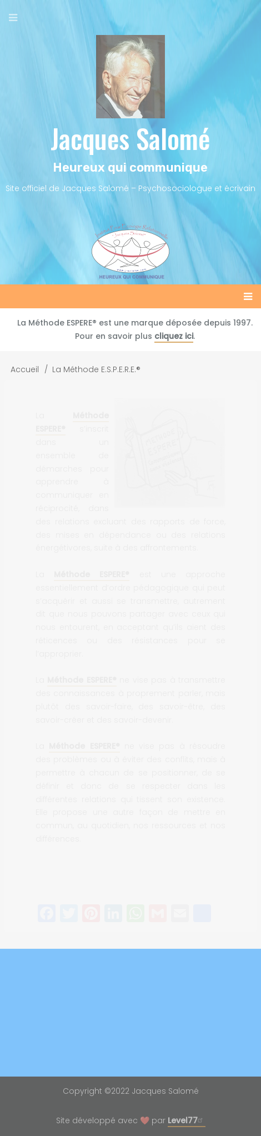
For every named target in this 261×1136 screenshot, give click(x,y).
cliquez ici (173, 336)
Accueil (25, 369)
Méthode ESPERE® (91, 574)
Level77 (186, 1120)
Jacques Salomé (130, 138)
